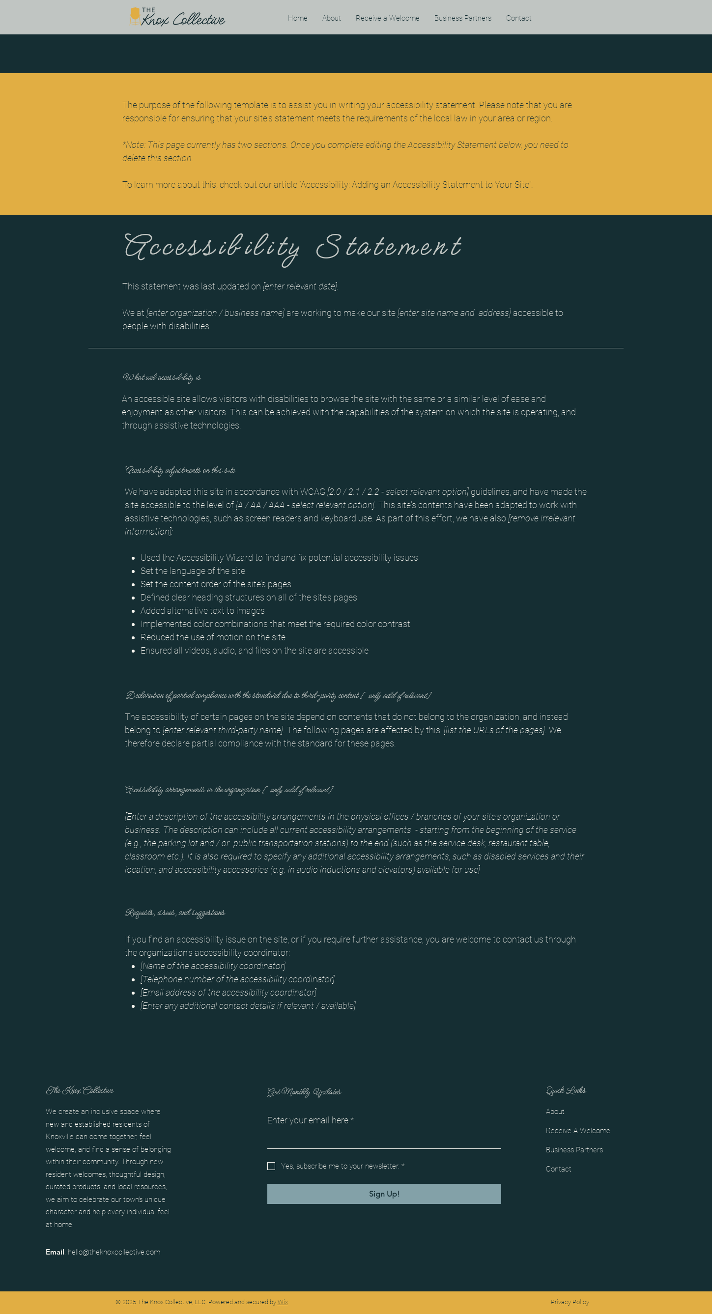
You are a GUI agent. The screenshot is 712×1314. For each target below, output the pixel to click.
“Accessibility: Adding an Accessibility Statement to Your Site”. (416, 184)
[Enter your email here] (381, 1139)
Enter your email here (310, 1120)
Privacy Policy (570, 1302)
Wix (283, 1302)
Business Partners (574, 1149)
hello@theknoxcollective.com (114, 1252)
